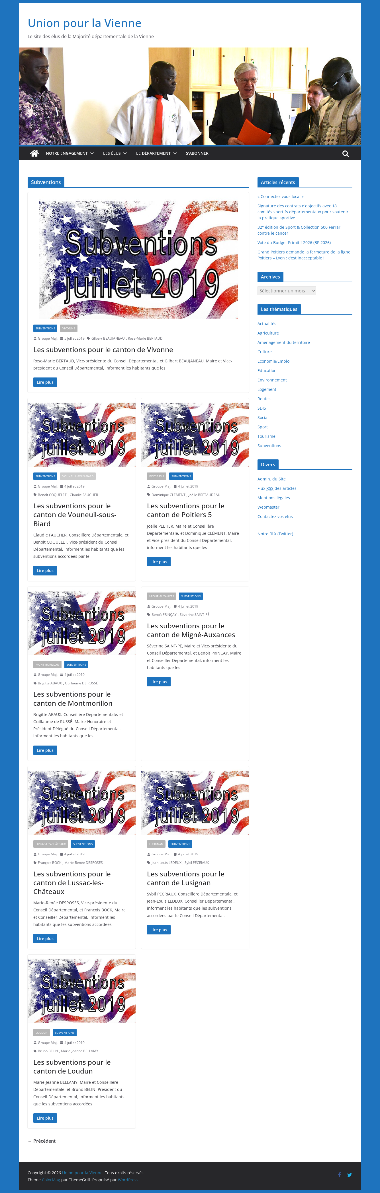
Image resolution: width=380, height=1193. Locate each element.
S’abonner (197, 153)
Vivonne (68, 328)
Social (263, 417)
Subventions (45, 328)
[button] (91, 153)
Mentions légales (274, 497)
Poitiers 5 (156, 476)
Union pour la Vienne (85, 22)
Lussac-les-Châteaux (51, 844)
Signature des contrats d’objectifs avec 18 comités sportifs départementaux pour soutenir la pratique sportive (303, 211)
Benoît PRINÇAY (164, 614)
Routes (264, 398)
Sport (263, 427)
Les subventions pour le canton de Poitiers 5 (185, 510)
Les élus (112, 153)
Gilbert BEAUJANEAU (108, 338)
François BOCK (49, 862)
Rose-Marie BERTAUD (145, 338)
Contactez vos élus (275, 516)
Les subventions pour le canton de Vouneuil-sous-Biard (75, 514)
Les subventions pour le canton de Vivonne (103, 349)
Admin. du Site (272, 479)
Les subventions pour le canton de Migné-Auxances (191, 630)
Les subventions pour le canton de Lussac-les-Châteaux (72, 882)
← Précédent (42, 1141)
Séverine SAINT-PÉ (194, 614)
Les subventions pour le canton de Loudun (72, 1066)
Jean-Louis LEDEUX (166, 862)
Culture (265, 351)
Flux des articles (277, 488)
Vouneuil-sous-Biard (77, 476)
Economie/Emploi (274, 361)
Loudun (42, 1033)
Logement (267, 389)
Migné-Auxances (161, 596)
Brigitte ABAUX (50, 683)
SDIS (262, 408)
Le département (153, 153)
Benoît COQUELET (52, 494)
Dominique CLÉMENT (168, 494)
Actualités (267, 323)
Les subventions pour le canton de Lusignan (185, 878)
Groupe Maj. (48, 338)
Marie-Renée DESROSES (83, 862)
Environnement (272, 380)
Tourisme (266, 436)
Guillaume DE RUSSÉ (81, 683)
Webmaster (268, 507)
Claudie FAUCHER (84, 494)
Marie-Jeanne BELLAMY (79, 1050)
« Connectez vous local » (281, 196)
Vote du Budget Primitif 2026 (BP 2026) (294, 242)
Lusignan (156, 844)
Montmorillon (47, 664)
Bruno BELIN (48, 1050)
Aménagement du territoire (284, 342)
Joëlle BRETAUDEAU (204, 494)
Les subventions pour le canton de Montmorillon (73, 698)
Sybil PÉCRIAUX (197, 862)
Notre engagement (67, 153)
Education (267, 370)
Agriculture (268, 333)
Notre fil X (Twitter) (275, 533)
